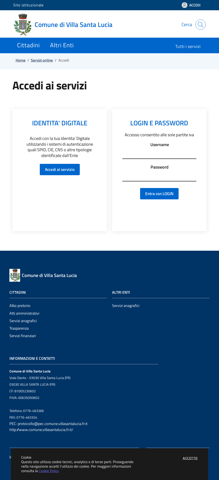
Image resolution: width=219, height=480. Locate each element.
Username (159, 144)
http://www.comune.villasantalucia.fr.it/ (41, 430)
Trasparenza (19, 328)
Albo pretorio (19, 305)
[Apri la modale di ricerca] (200, 24)
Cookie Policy (49, 470)
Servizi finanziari (22, 336)
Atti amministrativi (24, 313)
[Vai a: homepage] (65, 25)
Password (160, 167)
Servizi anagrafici (23, 321)
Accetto (190, 458)
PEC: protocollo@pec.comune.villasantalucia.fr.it (48, 424)
